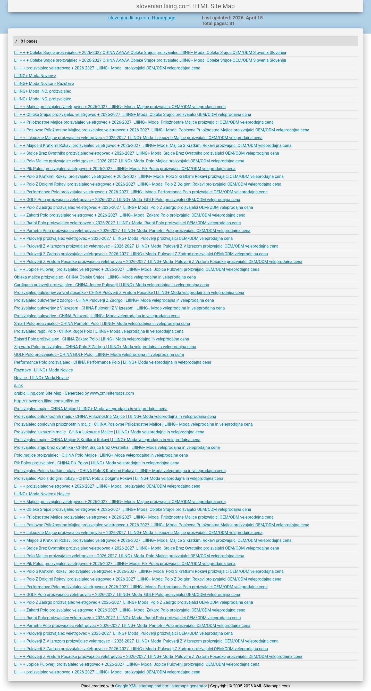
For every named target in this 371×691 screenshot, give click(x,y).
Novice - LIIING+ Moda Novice (41, 377)
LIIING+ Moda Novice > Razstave (44, 83)
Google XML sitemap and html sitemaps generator (161, 686)
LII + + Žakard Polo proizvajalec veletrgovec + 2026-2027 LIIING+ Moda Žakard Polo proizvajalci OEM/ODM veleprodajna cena (129, 215)
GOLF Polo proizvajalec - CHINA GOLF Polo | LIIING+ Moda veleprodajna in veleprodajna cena (99, 354)
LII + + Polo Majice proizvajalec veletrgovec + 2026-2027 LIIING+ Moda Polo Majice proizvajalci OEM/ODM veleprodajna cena (129, 160)
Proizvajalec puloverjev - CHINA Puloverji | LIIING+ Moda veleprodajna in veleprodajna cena (97, 315)
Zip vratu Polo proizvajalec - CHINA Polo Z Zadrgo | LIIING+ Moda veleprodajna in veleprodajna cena (105, 346)
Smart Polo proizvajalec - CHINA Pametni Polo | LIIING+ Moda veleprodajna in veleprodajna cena (102, 323)
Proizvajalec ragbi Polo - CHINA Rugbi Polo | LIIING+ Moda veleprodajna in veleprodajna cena (98, 331)
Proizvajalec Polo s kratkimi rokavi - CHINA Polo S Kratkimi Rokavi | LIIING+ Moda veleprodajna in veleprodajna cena (120, 470)
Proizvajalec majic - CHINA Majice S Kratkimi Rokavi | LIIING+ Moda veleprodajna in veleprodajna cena (107, 439)
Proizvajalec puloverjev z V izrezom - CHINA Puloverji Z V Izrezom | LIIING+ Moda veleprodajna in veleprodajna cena (119, 308)
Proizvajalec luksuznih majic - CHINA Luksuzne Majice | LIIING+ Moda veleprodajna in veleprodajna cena (109, 432)
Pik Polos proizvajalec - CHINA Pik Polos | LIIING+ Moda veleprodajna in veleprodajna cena (96, 462)
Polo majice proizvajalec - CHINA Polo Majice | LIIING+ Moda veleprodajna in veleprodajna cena (101, 455)
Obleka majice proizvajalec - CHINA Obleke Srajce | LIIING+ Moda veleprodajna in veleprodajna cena (105, 277)
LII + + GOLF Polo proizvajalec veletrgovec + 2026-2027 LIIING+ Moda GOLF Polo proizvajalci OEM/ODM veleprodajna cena (127, 199)
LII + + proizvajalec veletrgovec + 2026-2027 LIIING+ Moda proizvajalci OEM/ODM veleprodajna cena (107, 68)
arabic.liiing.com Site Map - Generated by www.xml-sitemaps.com (74, 393)
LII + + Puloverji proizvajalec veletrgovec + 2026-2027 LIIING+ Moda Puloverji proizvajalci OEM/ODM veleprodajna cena (123, 238)
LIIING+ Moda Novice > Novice (42, 493)
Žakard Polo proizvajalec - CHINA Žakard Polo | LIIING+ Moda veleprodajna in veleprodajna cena (101, 339)
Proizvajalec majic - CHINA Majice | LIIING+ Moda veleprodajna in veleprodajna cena (90, 408)
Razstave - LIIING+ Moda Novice (43, 370)
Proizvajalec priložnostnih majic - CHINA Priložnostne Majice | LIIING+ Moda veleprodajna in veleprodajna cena (115, 416)
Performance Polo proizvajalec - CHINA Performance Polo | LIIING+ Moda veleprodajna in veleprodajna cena (112, 362)
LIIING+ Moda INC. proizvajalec (42, 91)
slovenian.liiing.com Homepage (141, 18)
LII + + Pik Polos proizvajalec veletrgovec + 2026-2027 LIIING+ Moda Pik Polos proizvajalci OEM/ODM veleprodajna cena (124, 168)
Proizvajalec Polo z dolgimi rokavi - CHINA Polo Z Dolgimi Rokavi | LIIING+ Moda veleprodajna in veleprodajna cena (118, 478)
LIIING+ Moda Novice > (35, 75)
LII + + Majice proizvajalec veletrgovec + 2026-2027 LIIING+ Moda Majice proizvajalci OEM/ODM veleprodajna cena (120, 106)
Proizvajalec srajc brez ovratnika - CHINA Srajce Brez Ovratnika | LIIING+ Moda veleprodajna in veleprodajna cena (117, 447)
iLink (18, 385)
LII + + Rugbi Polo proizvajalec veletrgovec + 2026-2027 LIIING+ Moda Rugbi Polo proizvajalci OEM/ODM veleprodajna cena (127, 222)
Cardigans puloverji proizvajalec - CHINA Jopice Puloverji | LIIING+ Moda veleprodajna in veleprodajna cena (111, 284)
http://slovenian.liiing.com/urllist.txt (46, 401)
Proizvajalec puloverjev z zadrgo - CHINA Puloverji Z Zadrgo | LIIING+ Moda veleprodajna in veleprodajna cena (114, 300)
